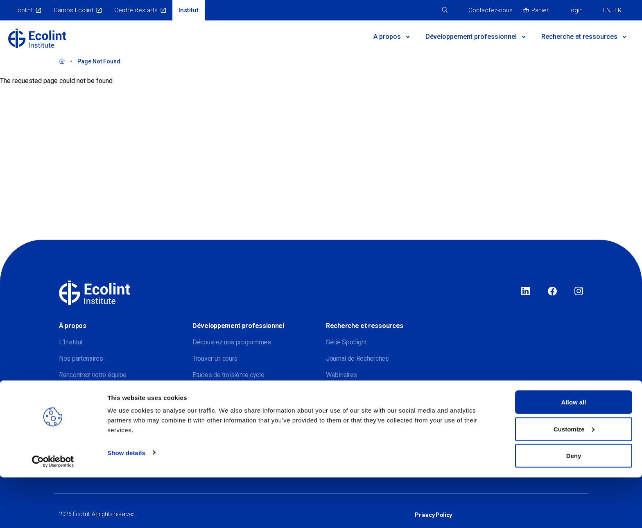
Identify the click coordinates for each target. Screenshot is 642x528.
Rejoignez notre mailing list (96, 391)
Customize (574, 479)
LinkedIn (525, 292)
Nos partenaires (81, 358)
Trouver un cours (214, 358)
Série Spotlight (346, 342)
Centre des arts (136, 10)
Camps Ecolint (73, 10)
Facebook (552, 292)
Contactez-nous (490, 10)
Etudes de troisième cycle (228, 375)
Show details (126, 502)
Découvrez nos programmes (231, 342)
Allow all (573, 452)
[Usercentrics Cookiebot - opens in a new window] (53, 512)
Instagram (578, 292)
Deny (573, 506)
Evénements (209, 391)
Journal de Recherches (357, 358)
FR (618, 10)
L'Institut (71, 342)
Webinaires (341, 375)
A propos (387, 36)
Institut (189, 10)
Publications (343, 391)
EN (606, 10)
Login (575, 10)
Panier (540, 10)
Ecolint (23, 10)
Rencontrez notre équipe (93, 375)
